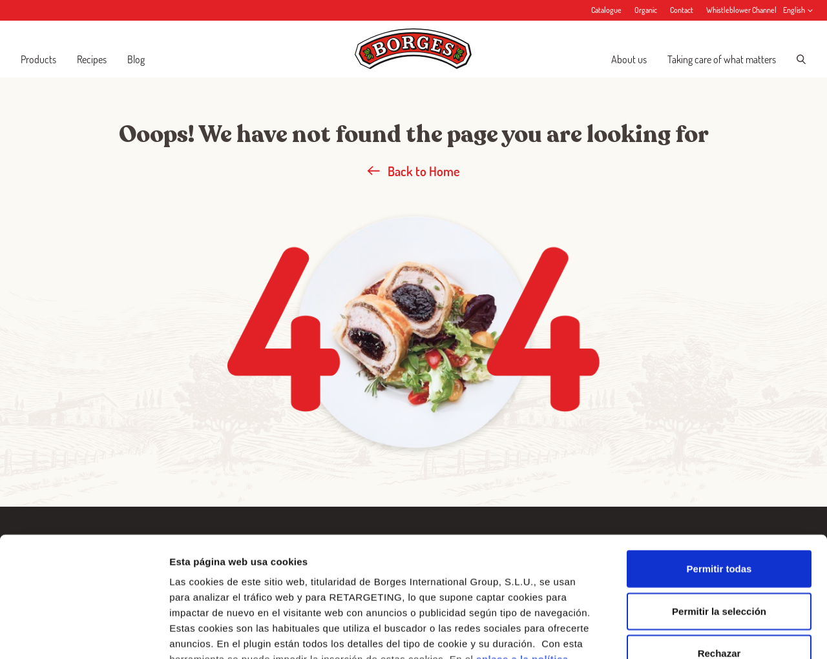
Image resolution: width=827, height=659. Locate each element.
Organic (645, 10)
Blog (136, 59)
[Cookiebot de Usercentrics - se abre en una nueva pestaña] (83, 634)
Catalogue (606, 10)
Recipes (92, 59)
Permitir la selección (719, 503)
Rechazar (719, 546)
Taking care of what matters (721, 59)
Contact (681, 10)
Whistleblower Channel (741, 10)
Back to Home (413, 171)
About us (629, 59)
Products (38, 59)
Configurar (681, 633)
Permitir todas (719, 461)
